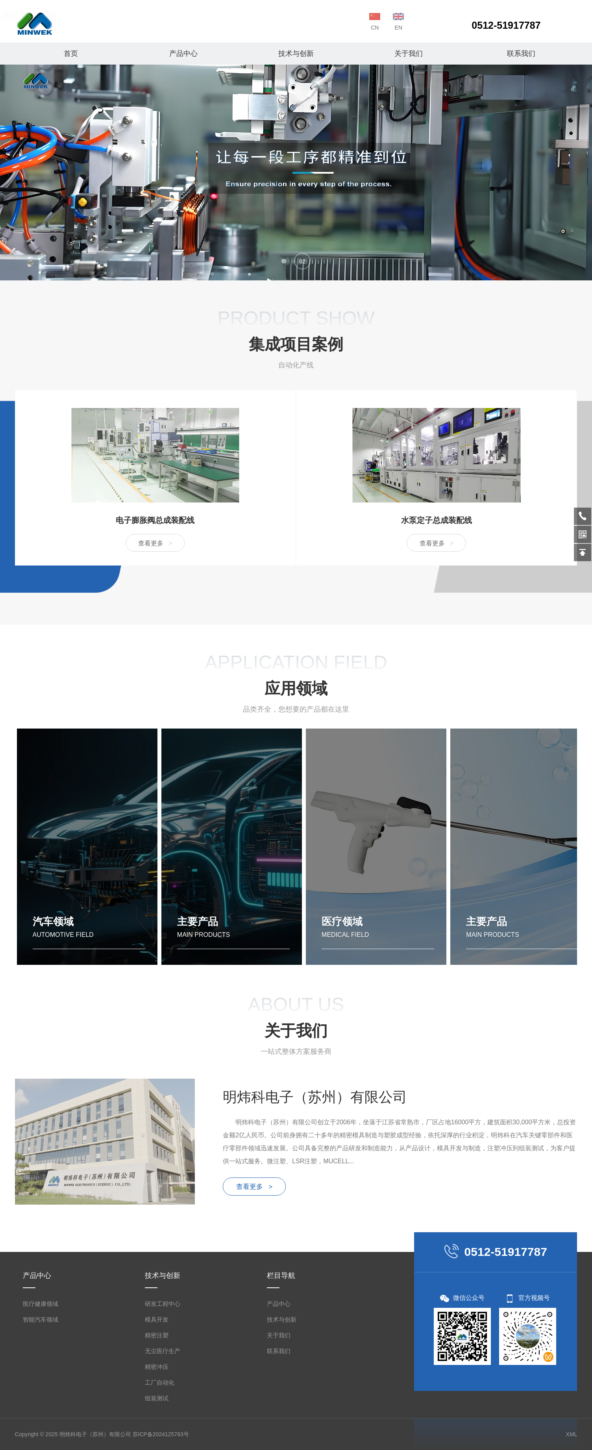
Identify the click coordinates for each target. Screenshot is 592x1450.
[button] (283, 261)
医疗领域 (342, 921)
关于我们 (408, 53)
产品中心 (183, 53)
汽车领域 (53, 921)
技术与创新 (296, 53)
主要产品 (197, 921)
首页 (71, 53)
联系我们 (521, 53)
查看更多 (19, 543)
